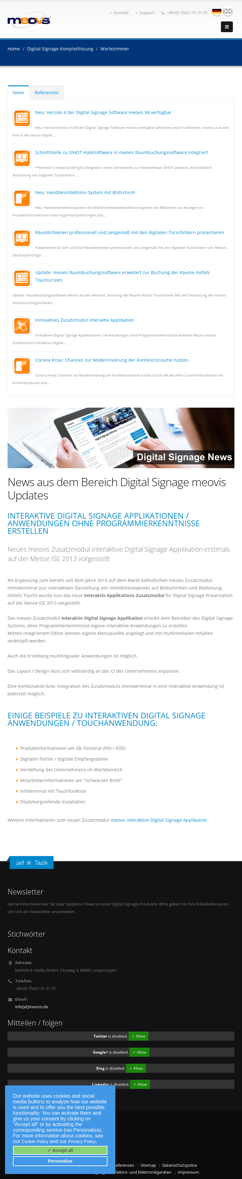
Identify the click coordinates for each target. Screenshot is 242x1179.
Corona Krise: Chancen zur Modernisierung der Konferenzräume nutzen (111, 360)
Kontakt (119, 12)
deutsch (217, 11)
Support (145, 12)
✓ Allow (138, 1036)
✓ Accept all (60, 1150)
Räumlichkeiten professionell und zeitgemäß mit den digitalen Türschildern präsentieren (129, 232)
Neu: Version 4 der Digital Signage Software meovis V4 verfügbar (103, 112)
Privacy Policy (82, 1141)
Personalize (60, 1161)
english (228, 11)
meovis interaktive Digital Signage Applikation (159, 820)
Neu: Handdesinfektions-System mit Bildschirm (85, 192)
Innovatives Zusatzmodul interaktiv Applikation (84, 320)
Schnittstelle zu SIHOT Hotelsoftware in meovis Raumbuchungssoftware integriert (121, 152)
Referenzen (47, 92)
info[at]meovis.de (31, 1006)
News (18, 92)
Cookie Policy (35, 1141)
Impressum (188, 1172)
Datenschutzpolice (179, 1165)
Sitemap (148, 1165)
